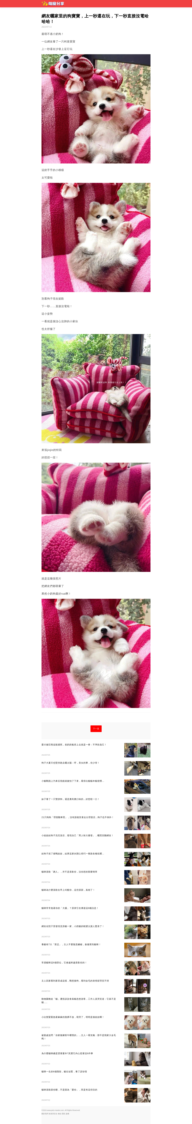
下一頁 (96, 729)
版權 (67, 1114)
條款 (59, 1114)
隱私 (63, 1114)
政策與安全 (53, 1114)
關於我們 (45, 1114)
